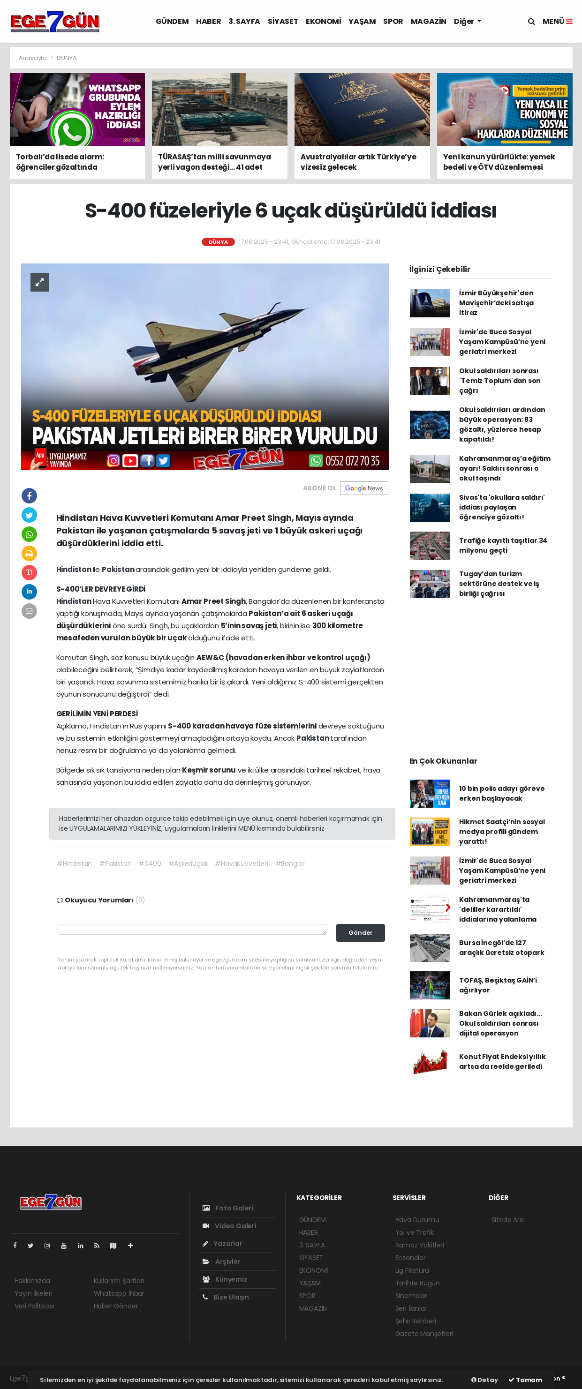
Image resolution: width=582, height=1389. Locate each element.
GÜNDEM (172, 21)
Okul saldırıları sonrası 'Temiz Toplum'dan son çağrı (500, 380)
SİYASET (283, 21)
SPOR (393, 21)
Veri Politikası (34, 1306)
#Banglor (290, 863)
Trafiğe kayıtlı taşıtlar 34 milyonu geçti (503, 545)
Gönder (360, 933)
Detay (484, 1379)
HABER (208, 21)
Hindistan (74, 569)
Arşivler (222, 1261)
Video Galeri (230, 1226)
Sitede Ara (507, 1219)
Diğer (465, 21)
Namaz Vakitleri (419, 1245)
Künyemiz (225, 1279)
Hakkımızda (32, 1280)
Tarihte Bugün (417, 1283)
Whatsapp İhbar (119, 1293)
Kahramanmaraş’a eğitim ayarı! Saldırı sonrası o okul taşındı (505, 468)
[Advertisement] (480, 682)
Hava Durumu (417, 1219)
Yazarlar (222, 1243)
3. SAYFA (244, 21)
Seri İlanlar (411, 1308)
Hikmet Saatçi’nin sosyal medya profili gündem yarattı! (501, 831)
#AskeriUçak (188, 863)
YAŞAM (362, 21)
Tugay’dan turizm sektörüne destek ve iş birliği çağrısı (499, 583)
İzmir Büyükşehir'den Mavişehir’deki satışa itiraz (496, 302)
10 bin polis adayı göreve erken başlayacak (501, 793)
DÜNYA (66, 57)
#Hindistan (74, 863)
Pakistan (119, 569)
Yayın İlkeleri (34, 1293)
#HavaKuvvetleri (241, 863)
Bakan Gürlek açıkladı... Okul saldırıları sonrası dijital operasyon (500, 1023)
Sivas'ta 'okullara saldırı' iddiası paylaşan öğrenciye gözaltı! (502, 507)
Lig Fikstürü (412, 1270)
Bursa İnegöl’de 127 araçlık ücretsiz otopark (501, 947)
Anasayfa (33, 57)
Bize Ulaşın (226, 1297)
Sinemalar (411, 1295)
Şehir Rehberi (416, 1321)
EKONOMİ (323, 21)
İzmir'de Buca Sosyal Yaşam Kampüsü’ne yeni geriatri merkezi (502, 341)
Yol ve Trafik (414, 1232)
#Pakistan (115, 863)
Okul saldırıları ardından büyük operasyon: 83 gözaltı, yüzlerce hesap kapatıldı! (502, 424)
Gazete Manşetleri (424, 1333)
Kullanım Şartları (119, 1280)
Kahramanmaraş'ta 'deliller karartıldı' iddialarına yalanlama (498, 909)
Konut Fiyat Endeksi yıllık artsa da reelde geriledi (502, 1061)
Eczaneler (410, 1257)
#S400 (149, 863)
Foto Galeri (228, 1208)
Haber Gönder (116, 1306)
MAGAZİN (428, 21)
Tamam (525, 1379)
